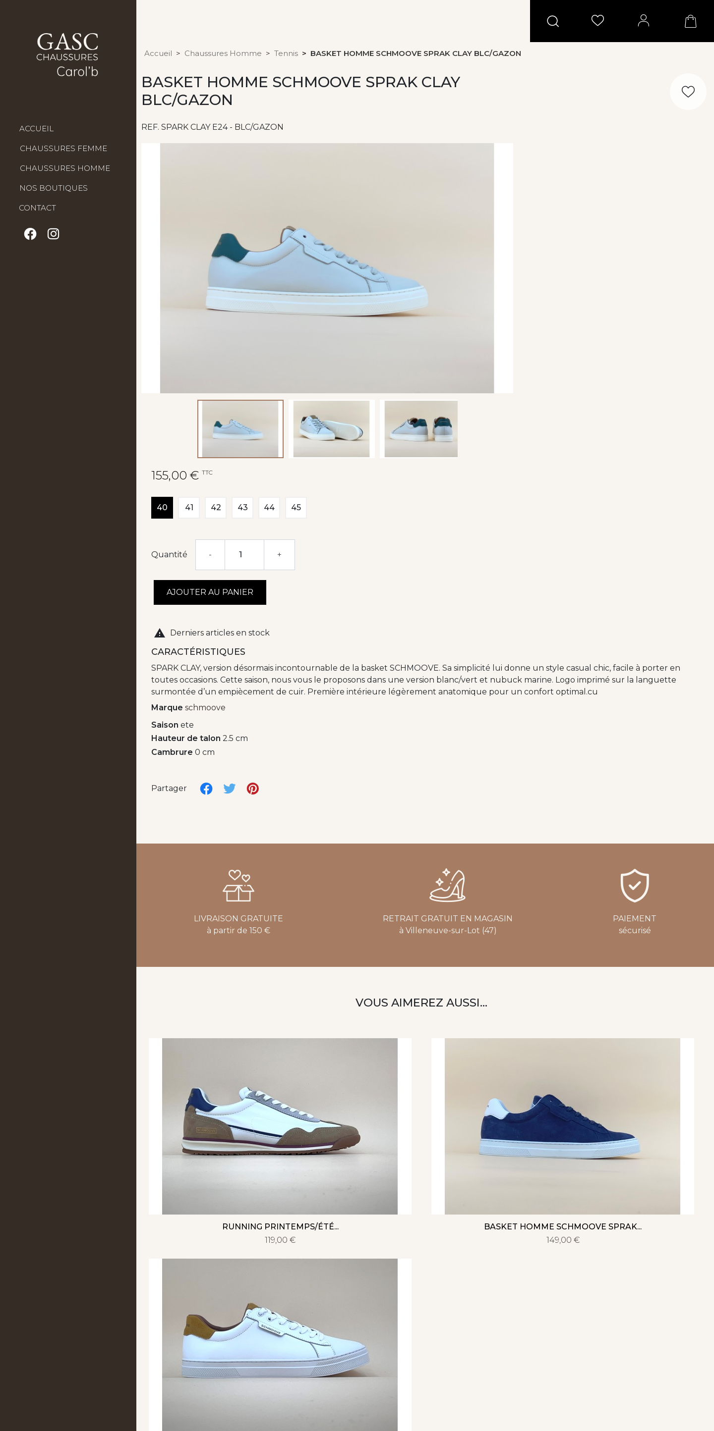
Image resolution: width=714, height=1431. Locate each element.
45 (296, 507)
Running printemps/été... (280, 1226)
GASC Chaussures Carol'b (68, 54)
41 (189, 507)
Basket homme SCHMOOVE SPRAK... (563, 1226)
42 (216, 507)
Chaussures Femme (63, 148)
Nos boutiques (53, 188)
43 (243, 507)
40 (162, 507)
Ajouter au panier (210, 592)
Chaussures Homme (65, 168)
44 (269, 507)
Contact (37, 207)
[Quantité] (244, 555)
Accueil (36, 128)
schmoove (205, 707)
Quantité (169, 554)
